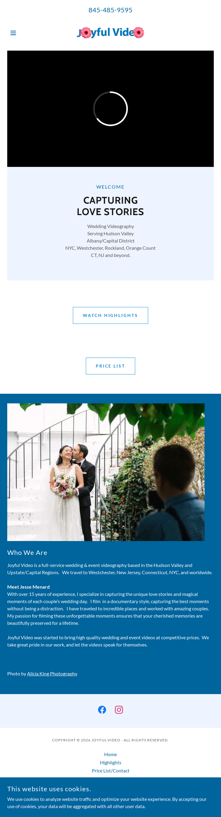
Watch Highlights (111, 315)
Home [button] (110, 754)
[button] (22, 33)
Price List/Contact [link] (110, 770)
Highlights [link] (110, 762)
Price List (111, 365)
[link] (110, 32)
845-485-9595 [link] (110, 10)
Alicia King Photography (52, 673)
